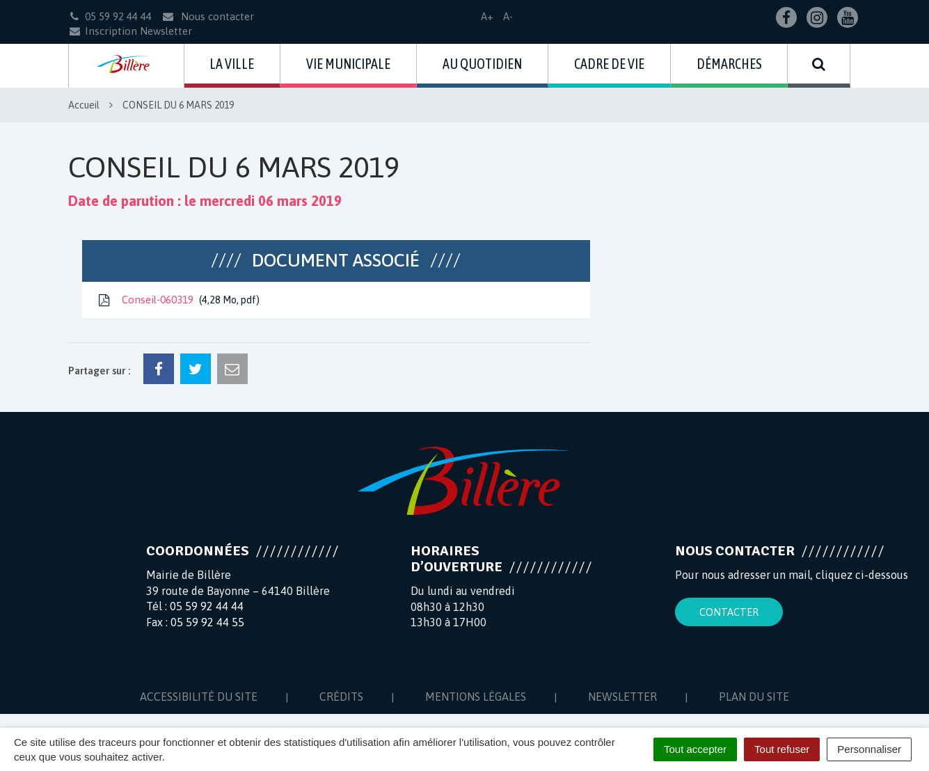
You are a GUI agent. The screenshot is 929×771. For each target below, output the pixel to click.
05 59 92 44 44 (207, 606)
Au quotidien (482, 64)
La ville (231, 64)
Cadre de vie (609, 64)
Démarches (729, 64)
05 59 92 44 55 (207, 622)
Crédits (341, 696)
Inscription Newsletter (130, 31)
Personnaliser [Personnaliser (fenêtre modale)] (869, 749)
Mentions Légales (475, 696)
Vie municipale (348, 64)
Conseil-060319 (178, 300)
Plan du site (754, 696)
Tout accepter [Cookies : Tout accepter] (695, 749)
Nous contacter (207, 16)
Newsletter (622, 696)
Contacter (729, 612)
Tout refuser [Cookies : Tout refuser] (781, 749)
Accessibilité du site (198, 696)
